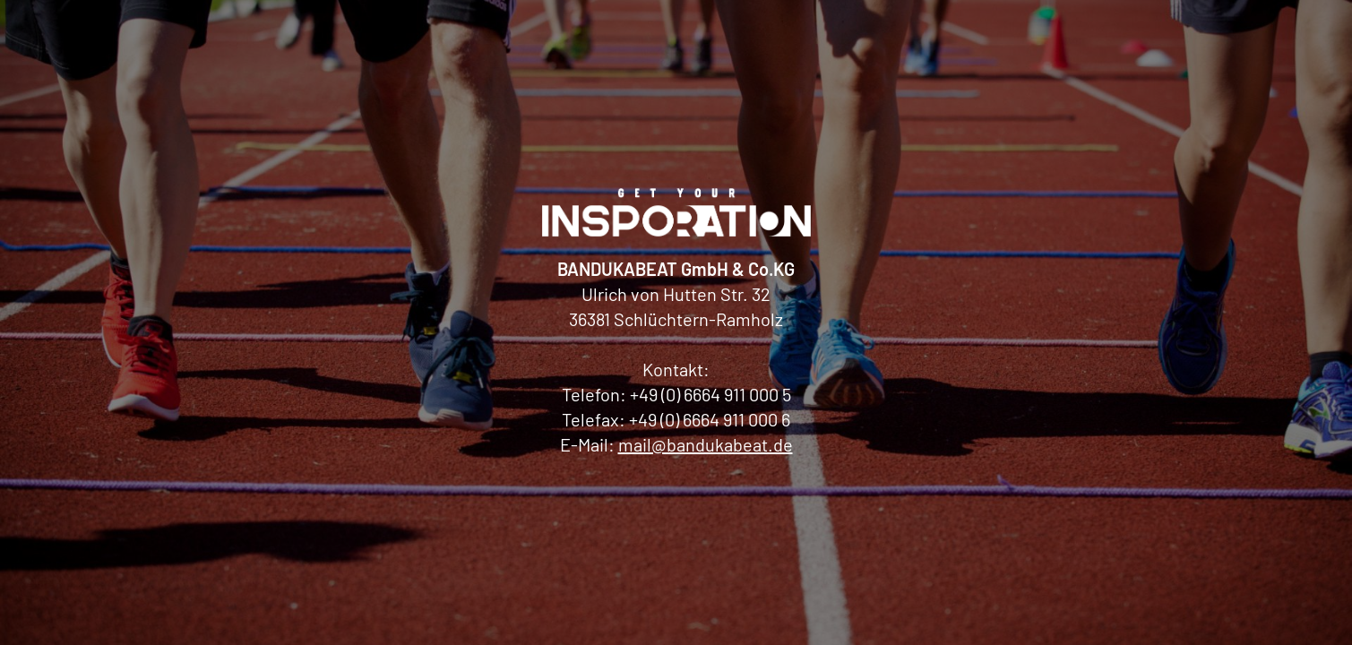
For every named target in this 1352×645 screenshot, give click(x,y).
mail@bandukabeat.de (705, 444)
